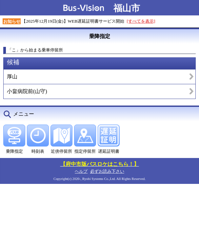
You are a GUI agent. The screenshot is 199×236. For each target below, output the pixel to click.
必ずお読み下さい (107, 171)
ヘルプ (81, 171)
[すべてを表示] (141, 21)
